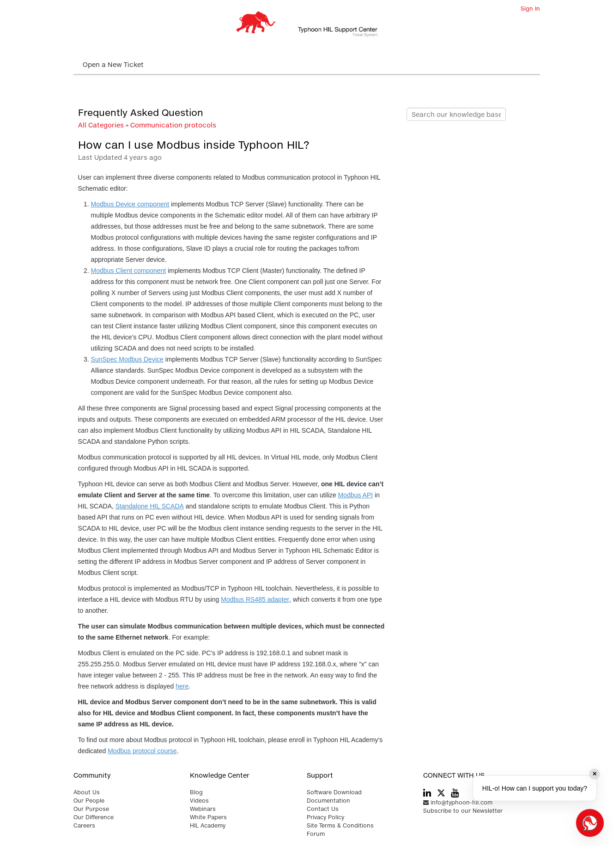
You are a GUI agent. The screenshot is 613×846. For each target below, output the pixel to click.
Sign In (530, 8)
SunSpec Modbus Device (127, 359)
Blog (196, 792)
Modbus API (355, 495)
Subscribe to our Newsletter (463, 810)
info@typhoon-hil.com (457, 802)
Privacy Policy (325, 817)
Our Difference (93, 817)
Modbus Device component (130, 204)
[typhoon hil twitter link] (441, 792)
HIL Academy (207, 825)
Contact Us (323, 808)
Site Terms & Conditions (340, 825)
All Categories (101, 125)
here (182, 686)
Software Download (334, 792)
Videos (199, 800)
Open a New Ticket (113, 64)
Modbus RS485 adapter (255, 599)
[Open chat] (590, 823)
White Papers (208, 817)
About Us (86, 792)
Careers (84, 825)
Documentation (328, 800)
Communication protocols (173, 125)
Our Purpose (91, 808)
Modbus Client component (128, 270)
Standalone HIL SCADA (149, 506)
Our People (88, 800)
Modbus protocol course (142, 751)
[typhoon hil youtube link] (455, 793)
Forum (316, 833)
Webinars (203, 808)
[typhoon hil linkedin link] (427, 793)
